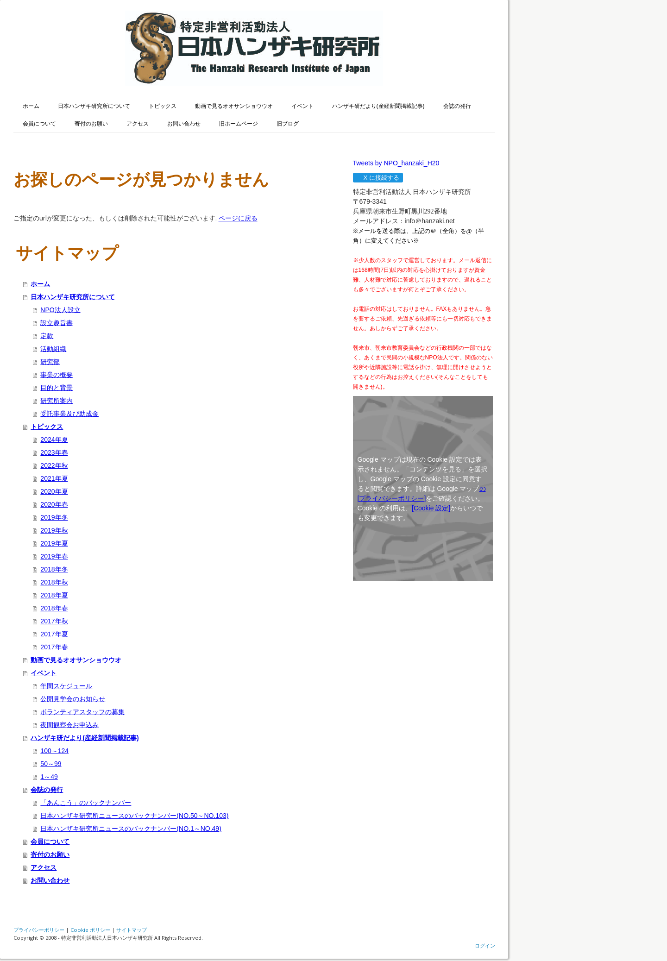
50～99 (50, 763)
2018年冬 (54, 569)
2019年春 (54, 556)
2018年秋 (54, 582)
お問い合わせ (184, 123)
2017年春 (54, 647)
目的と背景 (56, 387)
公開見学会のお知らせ (72, 699)
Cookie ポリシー (90, 929)
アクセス (137, 123)
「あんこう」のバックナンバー (85, 802)
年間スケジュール (66, 686)
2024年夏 (54, 439)
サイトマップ (131, 929)
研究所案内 (56, 400)
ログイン (485, 945)
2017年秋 (54, 621)
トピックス (162, 106)
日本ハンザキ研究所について (94, 106)
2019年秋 (54, 530)
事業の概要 (56, 374)
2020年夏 (54, 491)
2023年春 (54, 452)
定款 (46, 335)
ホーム (31, 106)
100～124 (54, 750)
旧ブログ (288, 123)
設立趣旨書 (56, 323)
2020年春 (54, 504)
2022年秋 (54, 465)
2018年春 (54, 608)
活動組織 (53, 348)
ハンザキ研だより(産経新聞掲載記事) (378, 106)
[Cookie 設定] (431, 508)
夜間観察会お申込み (69, 725)
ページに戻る (238, 218)
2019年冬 (54, 517)
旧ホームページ (238, 123)
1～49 (48, 776)
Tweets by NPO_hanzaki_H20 (396, 163)
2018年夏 (54, 595)
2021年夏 (54, 478)
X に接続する (378, 177)
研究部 (50, 361)
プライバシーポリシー (38, 929)
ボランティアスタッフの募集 (82, 712)
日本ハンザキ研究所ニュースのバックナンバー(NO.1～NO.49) (130, 828)
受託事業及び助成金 (69, 413)
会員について (39, 123)
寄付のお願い (91, 123)
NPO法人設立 (60, 310)
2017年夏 (54, 634)
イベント (302, 106)
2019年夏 (54, 543)
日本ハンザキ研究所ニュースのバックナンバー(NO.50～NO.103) (134, 815)
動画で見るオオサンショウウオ (234, 106)
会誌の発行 (457, 106)
